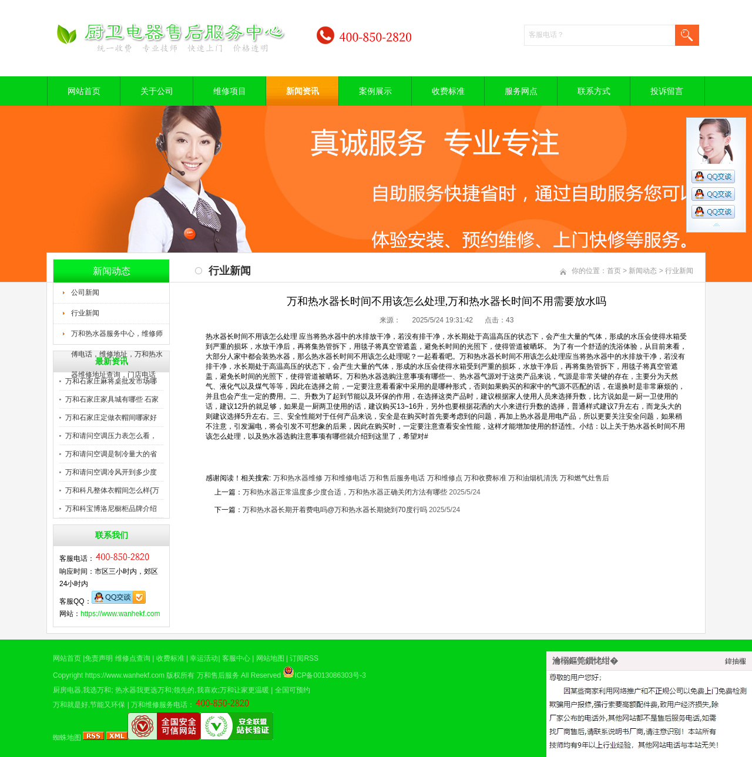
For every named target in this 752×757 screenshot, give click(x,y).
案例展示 (375, 91)
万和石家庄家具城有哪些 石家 (112, 399)
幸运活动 (204, 658)
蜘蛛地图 (67, 738)
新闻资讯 (302, 91)
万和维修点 (444, 478)
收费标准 (448, 91)
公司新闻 (85, 292)
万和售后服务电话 (396, 478)
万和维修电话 (345, 478)
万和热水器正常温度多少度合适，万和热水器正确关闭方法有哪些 (345, 492)
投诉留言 (666, 91)
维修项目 (229, 91)
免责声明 (99, 658)
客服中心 (236, 658)
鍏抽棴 (735, 661)
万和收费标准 (485, 478)
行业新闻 (85, 313)
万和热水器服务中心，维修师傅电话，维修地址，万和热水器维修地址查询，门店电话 (117, 337)
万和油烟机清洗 (533, 478)
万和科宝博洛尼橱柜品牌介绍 (111, 508)
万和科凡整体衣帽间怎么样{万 (112, 490)
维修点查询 (132, 658)
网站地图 (270, 658)
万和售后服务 (218, 675)
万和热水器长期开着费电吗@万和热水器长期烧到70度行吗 (335, 510)
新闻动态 (643, 271)
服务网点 (521, 91)
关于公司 (156, 91)
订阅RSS (304, 658)
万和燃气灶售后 (584, 478)
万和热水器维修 (298, 478)
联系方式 (594, 91)
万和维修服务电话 (159, 705)
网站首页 (84, 91)
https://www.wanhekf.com (120, 614)
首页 (614, 271)
